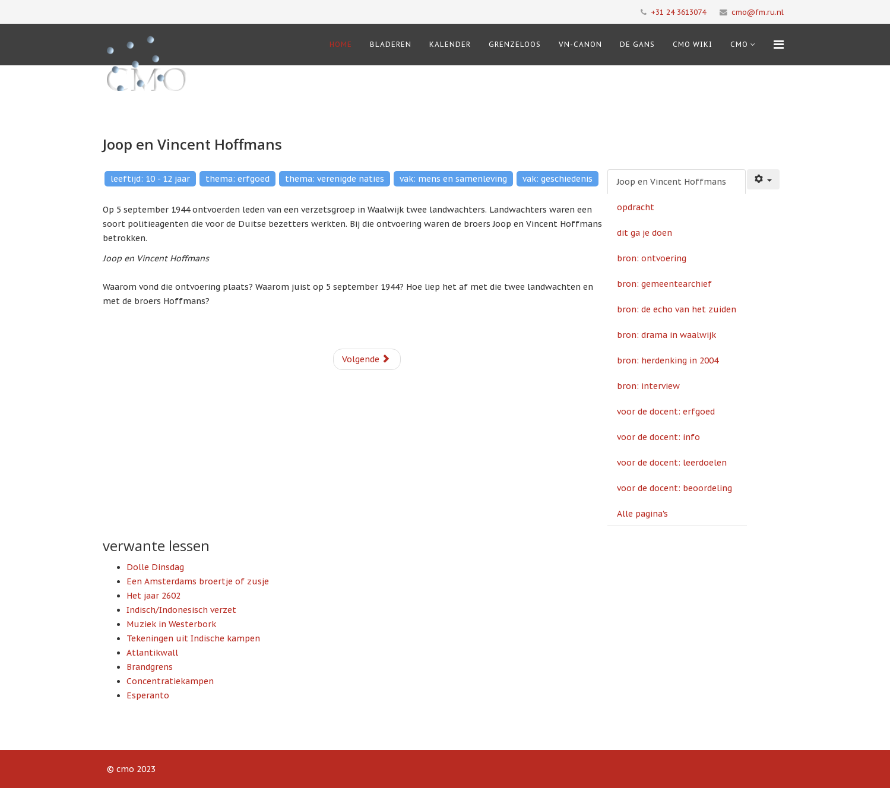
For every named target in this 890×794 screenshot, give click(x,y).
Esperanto (147, 695)
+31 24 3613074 (678, 12)
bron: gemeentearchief (664, 284)
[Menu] (779, 44)
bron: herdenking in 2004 (667, 360)
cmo (739, 44)
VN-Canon (580, 44)
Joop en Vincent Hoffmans (671, 181)
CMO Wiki (692, 44)
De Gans (637, 44)
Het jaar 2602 (153, 595)
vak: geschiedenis (557, 178)
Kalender (450, 44)
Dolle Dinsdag (155, 567)
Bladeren (390, 44)
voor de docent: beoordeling (674, 488)
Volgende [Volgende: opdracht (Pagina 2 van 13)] (366, 359)
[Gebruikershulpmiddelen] (763, 179)
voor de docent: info (658, 437)
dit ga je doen (644, 232)
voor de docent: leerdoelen (672, 462)
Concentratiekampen (170, 681)
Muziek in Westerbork (171, 624)
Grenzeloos (515, 44)
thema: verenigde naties (334, 178)
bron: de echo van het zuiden (676, 309)
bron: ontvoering (651, 258)
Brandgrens (149, 667)
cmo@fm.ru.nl (757, 12)
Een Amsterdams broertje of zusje (197, 581)
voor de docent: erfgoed (666, 411)
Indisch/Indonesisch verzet (181, 610)
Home (341, 44)
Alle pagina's (642, 513)
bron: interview (648, 386)
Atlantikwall (152, 652)
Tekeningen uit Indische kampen (193, 638)
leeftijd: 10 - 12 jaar (150, 178)
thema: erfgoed (237, 178)
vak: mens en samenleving (453, 178)
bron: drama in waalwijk (666, 335)
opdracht (635, 207)
